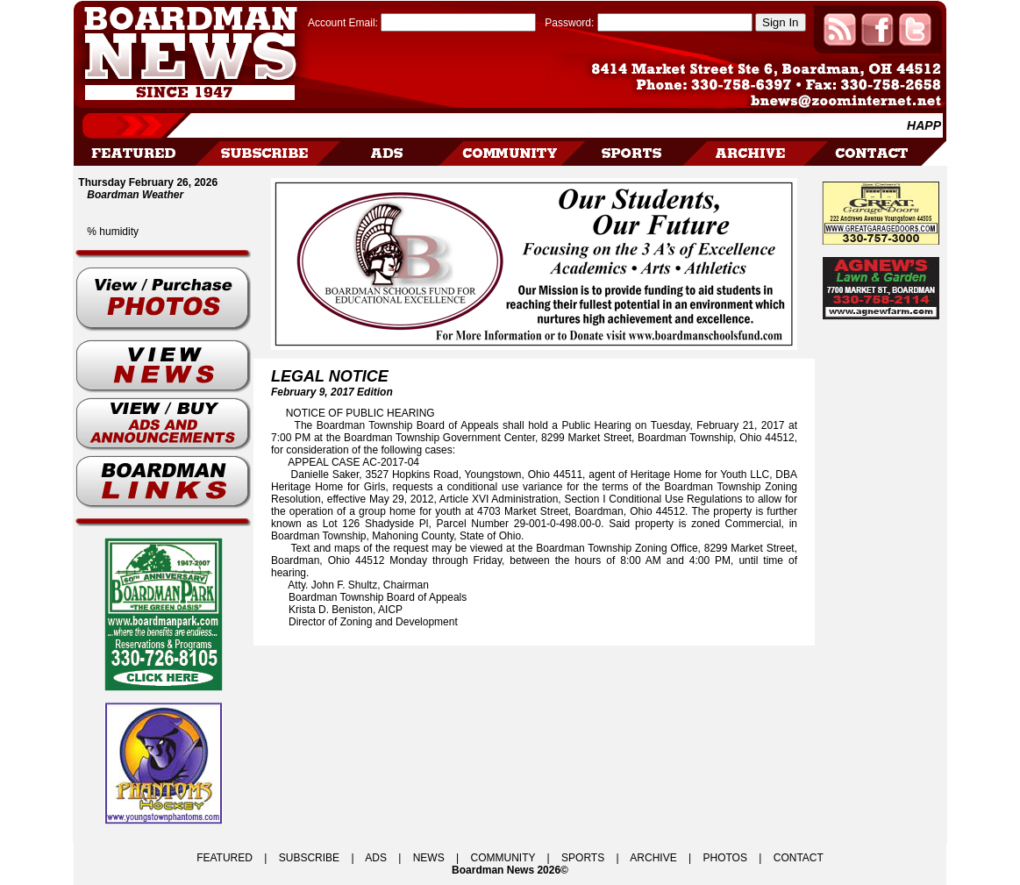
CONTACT (799, 858)
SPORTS (582, 858)
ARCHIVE (653, 858)
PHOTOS (724, 858)
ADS (376, 858)
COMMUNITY (503, 858)
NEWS (429, 858)
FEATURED (224, 858)
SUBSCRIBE (309, 858)
